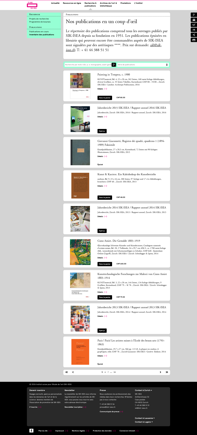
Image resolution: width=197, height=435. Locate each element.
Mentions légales (80, 431)
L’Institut (138, 3)
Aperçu (102, 131)
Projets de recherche (39, 19)
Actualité (55, 3)
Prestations (125, 3)
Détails (102, 89)
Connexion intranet (129, 431)
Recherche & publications (90, 4)
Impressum (61, 431)
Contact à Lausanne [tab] (145, 418)
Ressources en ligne (72, 3)
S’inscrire (35, 407)
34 (115, 372)
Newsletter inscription (75, 407)
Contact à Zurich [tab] (143, 390)
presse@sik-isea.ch (107, 407)
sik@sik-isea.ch (141, 408)
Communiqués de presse (111, 412)
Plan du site (45, 431)
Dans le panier (104, 98)
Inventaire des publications (41, 34)
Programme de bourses (40, 22)
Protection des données (104, 431)
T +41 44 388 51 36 (107, 404)
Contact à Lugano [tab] (144, 422)
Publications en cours (39, 31)
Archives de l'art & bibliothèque (108, 4)
